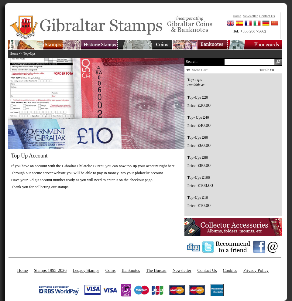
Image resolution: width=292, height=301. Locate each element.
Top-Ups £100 (198, 177)
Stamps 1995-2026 (50, 270)
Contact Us (207, 270)
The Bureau (156, 270)
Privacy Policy (256, 270)
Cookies (230, 270)
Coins (110, 270)
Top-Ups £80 (197, 157)
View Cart (200, 70)
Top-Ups (29, 54)
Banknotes (131, 270)
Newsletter (182, 270)
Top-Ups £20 (197, 97)
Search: (192, 61)
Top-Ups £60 (197, 137)
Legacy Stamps (86, 270)
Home (14, 54)
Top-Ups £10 (197, 197)
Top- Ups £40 (198, 117)
